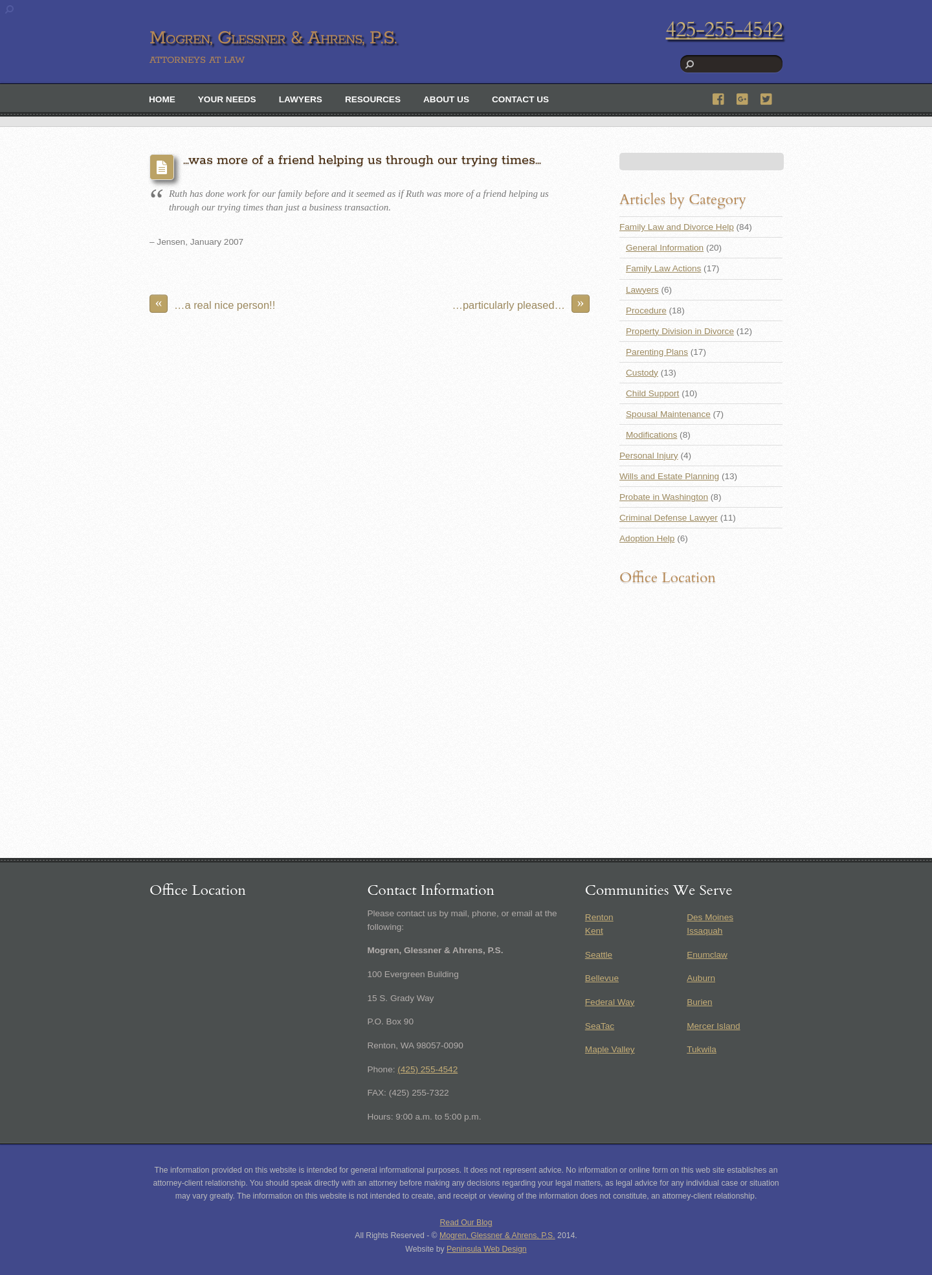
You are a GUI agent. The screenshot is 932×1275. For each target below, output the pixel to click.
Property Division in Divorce (680, 331)
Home (162, 99)
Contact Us (520, 99)
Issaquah (704, 931)
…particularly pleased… (521, 304)
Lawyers (300, 99)
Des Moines (710, 917)
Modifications (651, 435)
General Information (665, 248)
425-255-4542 (724, 30)
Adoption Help (646, 538)
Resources (373, 99)
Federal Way (610, 1002)
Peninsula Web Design (487, 1249)
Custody (642, 373)
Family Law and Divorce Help (676, 227)
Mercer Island (713, 1026)
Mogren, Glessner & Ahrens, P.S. (497, 1235)
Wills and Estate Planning (669, 476)
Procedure (646, 310)
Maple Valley (610, 1049)
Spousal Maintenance (668, 414)
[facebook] (719, 97)
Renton (599, 917)
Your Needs (227, 99)
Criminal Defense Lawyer (668, 518)
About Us (446, 99)
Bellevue (602, 978)
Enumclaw (707, 955)
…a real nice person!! (212, 304)
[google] (743, 97)
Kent (594, 931)
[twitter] (767, 97)
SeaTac (599, 1026)
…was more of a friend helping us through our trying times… (362, 160)
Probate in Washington (663, 497)
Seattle (598, 955)
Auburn (701, 978)
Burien (699, 1002)
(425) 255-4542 (427, 1069)
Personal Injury (648, 455)
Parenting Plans (657, 352)
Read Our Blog (466, 1222)
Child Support (652, 393)
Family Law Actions (663, 268)
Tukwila (701, 1049)
